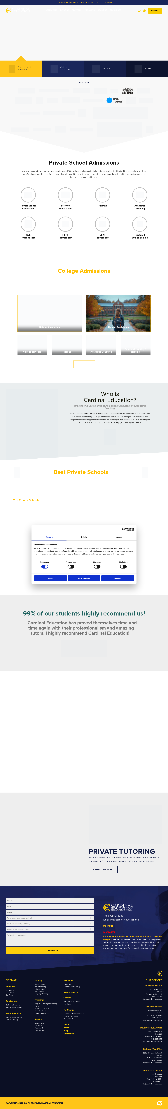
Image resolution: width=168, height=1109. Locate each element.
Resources (68, 980)
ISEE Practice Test (28, 236)
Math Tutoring (39, 991)
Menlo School (55, 522)
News (66, 1027)
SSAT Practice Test (102, 236)
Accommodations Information (73, 1014)
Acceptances (39, 1023)
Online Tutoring (40, 984)
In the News (107, 2)
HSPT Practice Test (65, 236)
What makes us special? (71, 1002)
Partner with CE (70, 992)
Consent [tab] (49, 537)
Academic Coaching (140, 207)
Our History (67, 1004)
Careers (67, 997)
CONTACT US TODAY (103, 869)
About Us (10, 986)
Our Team (9, 995)
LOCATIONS (85, 2)
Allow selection (84, 578)
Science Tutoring (40, 989)
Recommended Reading (71, 987)
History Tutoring (40, 987)
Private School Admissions (28, 207)
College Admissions (13, 1005)
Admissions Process (70, 1016)
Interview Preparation (65, 207)
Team (144, 10)
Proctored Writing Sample (140, 236)
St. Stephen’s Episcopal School (134, 519)
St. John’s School (128, 516)
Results (38, 1019)
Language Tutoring (41, 994)
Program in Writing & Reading (136, 350)
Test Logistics (68, 1019)
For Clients (68, 1010)
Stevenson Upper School (24, 509)
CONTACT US (84, 364)
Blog (65, 1030)
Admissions (11, 1001)
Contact (155, 10)
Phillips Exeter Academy (95, 516)
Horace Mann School (94, 522)
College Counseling (49, 327)
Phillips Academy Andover (96, 513)
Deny (50, 578)
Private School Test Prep (14, 1017)
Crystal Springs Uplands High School (28, 513)
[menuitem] (51, 10)
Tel (139, 10)
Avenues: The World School (97, 519)
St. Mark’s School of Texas (131, 513)
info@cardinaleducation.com (124, 919)
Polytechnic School (57, 513)
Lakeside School (128, 522)
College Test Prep (32, 351)
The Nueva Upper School (24, 519)
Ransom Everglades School (97, 509)
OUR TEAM (28, 777)
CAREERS (95, 2)
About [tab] (119, 537)
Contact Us (68, 1033)
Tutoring (102, 205)
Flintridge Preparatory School (61, 516)
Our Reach (38, 1026)
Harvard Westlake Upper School (62, 509)
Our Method (10, 993)
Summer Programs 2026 (69, 2)
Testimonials (39, 1028)
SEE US (84, 777)
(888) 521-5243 (115, 915)
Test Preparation (13, 1013)
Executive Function (41, 1011)
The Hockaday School (130, 509)
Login (66, 1024)
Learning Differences (42, 1013)
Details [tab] (84, 537)
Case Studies (39, 1030)
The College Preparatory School (27, 522)
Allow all (117, 578)
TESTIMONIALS (140, 777)
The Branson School (58, 519)
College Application (118, 327)
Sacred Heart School (22, 525)
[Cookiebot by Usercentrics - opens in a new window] (124, 529)
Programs (39, 1000)
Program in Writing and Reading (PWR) (46, 1005)
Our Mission (10, 990)
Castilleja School (20, 516)
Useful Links (67, 984)
